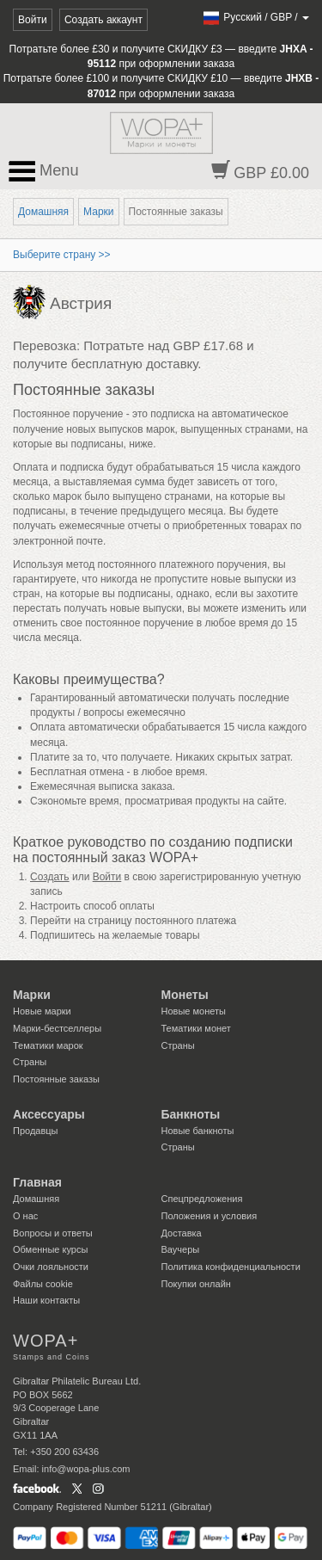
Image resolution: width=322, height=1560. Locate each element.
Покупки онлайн (196, 1284)
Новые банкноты (197, 1130)
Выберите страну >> (62, 255)
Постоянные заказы (56, 1079)
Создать (50, 877)
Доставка (181, 1233)
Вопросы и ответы (53, 1233)
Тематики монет (196, 1028)
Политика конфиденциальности (231, 1266)
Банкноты (191, 1114)
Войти (32, 20)
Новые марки (42, 1011)
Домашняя (43, 212)
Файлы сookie (43, 1284)
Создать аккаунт (103, 20)
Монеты (185, 995)
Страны (29, 1062)
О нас (25, 1216)
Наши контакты (46, 1300)
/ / (255, 17)
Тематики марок (48, 1045)
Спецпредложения (202, 1198)
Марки (98, 212)
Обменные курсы (50, 1249)
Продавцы (35, 1130)
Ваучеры (180, 1249)
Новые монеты (193, 1011)
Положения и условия (209, 1216)
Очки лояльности (50, 1266)
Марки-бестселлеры (57, 1028)
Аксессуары (49, 1114)
